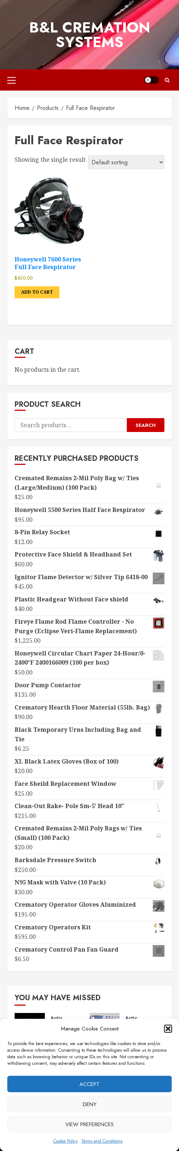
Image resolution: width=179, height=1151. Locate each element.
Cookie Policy (65, 1141)
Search (146, 425)
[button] (168, 1028)
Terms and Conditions (101, 1141)
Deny (90, 1104)
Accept (89, 1084)
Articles (60, 1018)
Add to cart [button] (37, 292)
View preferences (89, 1124)
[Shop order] (126, 162)
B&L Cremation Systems (89, 35)
